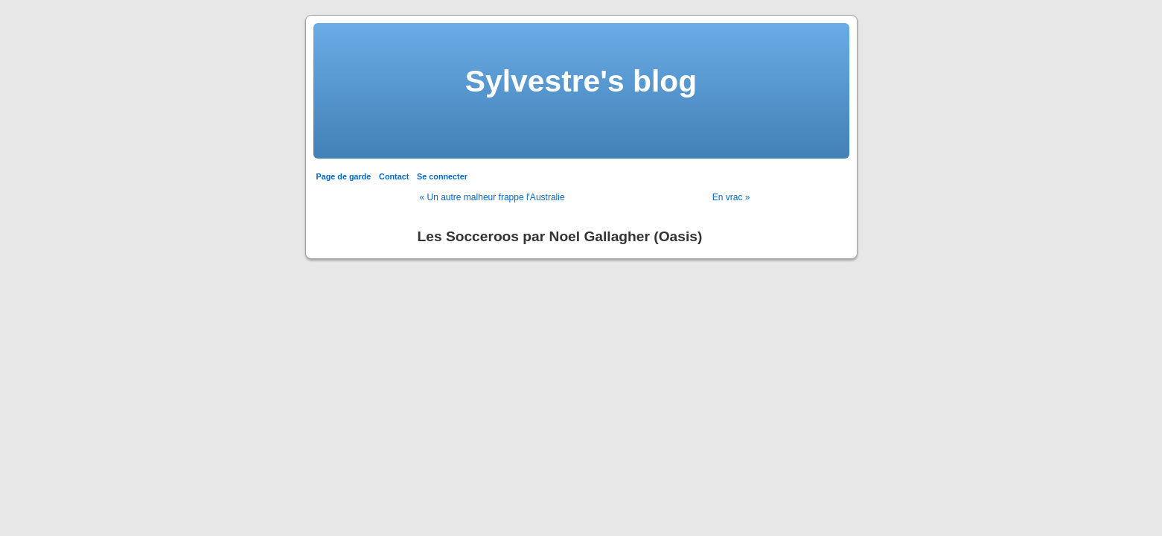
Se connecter (442, 176)
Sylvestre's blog (581, 81)
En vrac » (731, 197)
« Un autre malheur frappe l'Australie (492, 197)
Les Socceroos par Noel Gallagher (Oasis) (560, 236)
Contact (394, 176)
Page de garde (343, 176)
